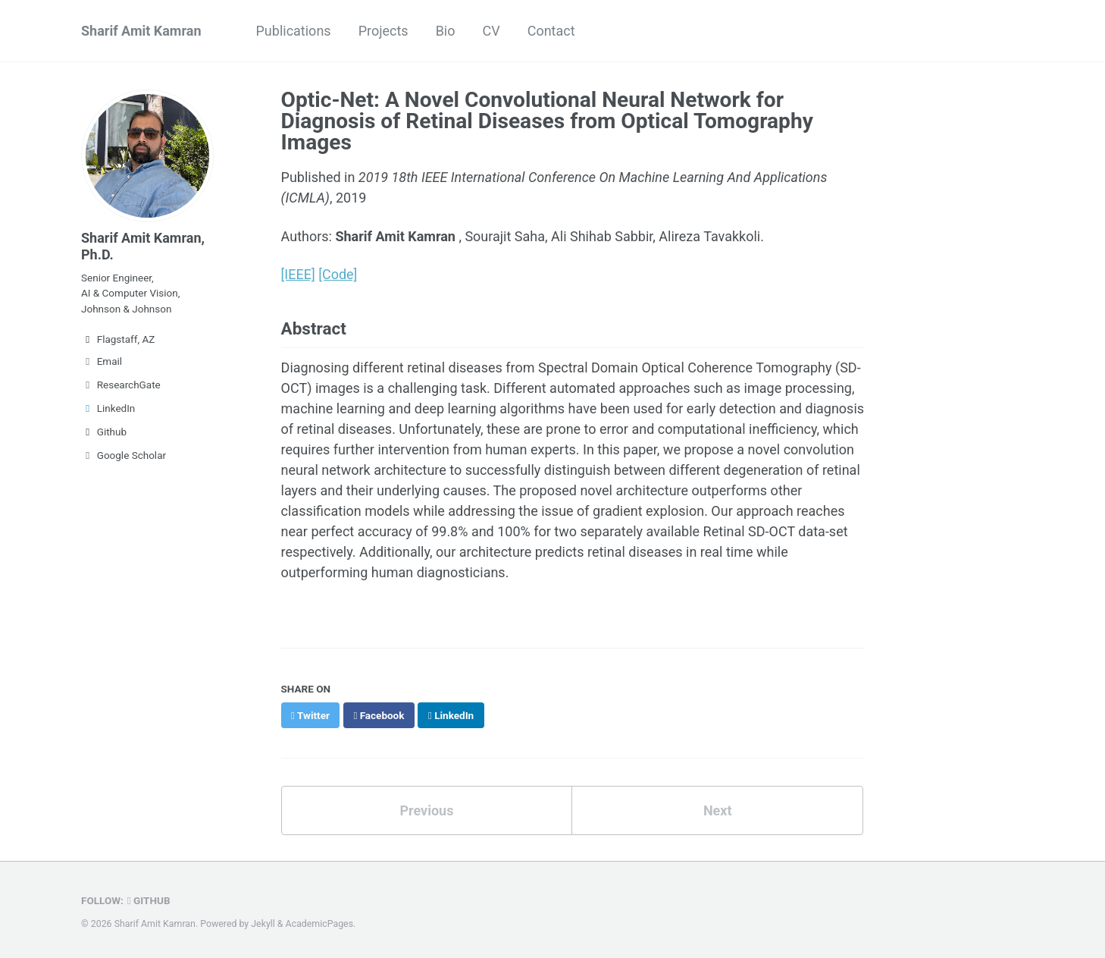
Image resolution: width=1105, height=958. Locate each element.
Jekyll (263, 924)
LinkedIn (108, 408)
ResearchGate (121, 384)
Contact (551, 31)
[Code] (337, 274)
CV (490, 31)
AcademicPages (319, 924)
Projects (383, 31)
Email (101, 361)
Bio (445, 31)
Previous (426, 810)
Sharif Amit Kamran (141, 31)
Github (104, 432)
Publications (293, 31)
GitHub (149, 900)
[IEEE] (298, 274)
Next (717, 810)
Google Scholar (123, 455)
